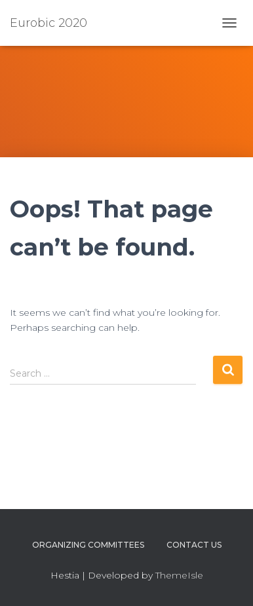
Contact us (194, 545)
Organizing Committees (88, 545)
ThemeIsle (179, 575)
